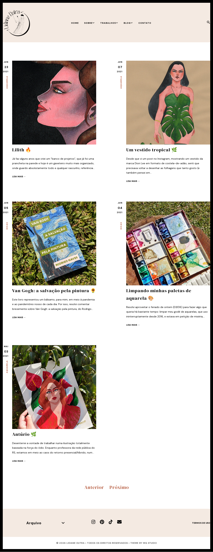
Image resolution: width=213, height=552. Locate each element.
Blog (128, 23)
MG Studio (150, 543)
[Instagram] (93, 522)
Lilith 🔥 (21, 150)
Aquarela (7, 82)
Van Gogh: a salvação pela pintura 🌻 (54, 290)
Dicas (7, 225)
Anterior (94, 487)
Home (75, 23)
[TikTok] (111, 522)
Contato (144, 23)
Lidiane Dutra (76, 543)
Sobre (89, 23)
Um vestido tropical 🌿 (151, 150)
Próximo (119, 487)
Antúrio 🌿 (24, 434)
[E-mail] (119, 522)
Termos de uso (201, 522)
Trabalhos (109, 23)
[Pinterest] (102, 522)
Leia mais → (19, 176)
